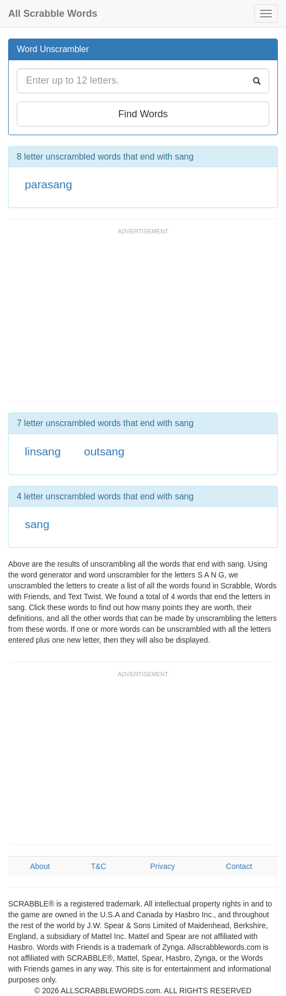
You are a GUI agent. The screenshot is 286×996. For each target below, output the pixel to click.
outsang (104, 451)
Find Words (143, 114)
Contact (239, 866)
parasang (49, 184)
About (40, 866)
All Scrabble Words (53, 13)
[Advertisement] (135, 320)
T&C (98, 866)
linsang (43, 451)
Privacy (162, 866)
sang (37, 524)
